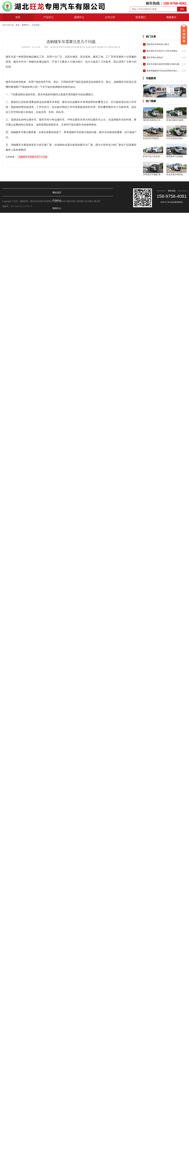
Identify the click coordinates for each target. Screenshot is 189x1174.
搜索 (182, 9)
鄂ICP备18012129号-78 (21, 206)
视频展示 (171, 17)
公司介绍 (110, 17)
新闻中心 (79, 17)
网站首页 (10, 192)
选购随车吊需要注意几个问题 (33, 157)
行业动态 (36, 25)
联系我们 (141, 17)
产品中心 (48, 17)
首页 (17, 17)
